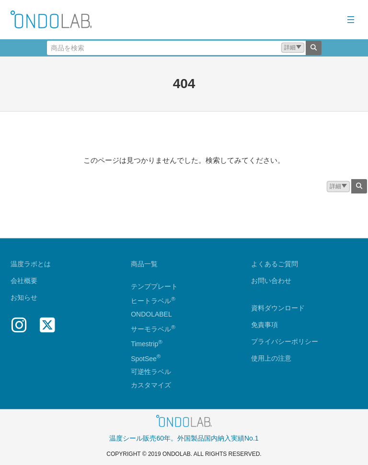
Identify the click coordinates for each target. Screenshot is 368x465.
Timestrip (144, 344)
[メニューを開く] (350, 19)
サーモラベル (153, 329)
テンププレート (154, 286)
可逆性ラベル (151, 372)
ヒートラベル (153, 301)
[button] (293, 47)
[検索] (314, 48)
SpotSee (144, 359)
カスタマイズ (151, 385)
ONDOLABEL (151, 314)
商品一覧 (144, 264)
